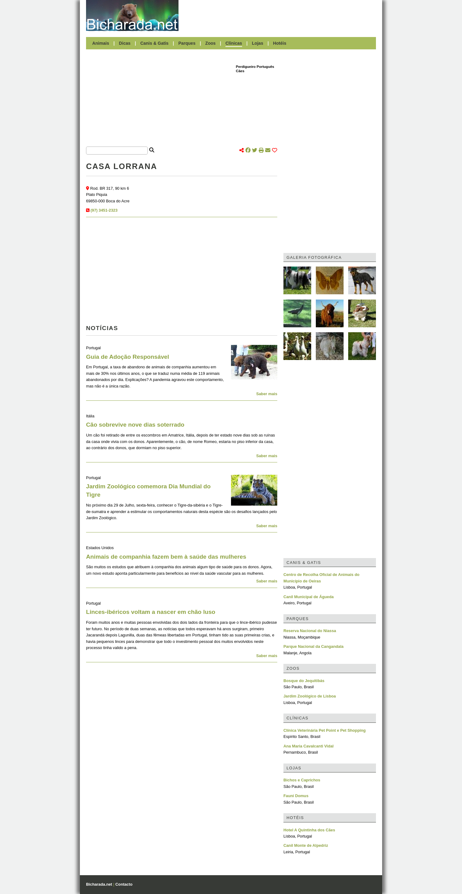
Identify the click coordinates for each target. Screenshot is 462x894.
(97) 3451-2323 (104, 210)
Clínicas (233, 43)
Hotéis (279, 43)
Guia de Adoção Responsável (127, 357)
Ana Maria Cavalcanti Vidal (308, 746)
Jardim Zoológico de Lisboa (309, 696)
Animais (100, 43)
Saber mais (266, 393)
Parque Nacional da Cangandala (313, 646)
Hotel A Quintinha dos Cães (309, 830)
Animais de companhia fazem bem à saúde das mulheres (166, 556)
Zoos (210, 43)
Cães (240, 71)
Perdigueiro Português (255, 66)
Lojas (257, 43)
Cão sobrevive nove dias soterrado (135, 424)
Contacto (123, 884)
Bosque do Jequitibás (303, 680)
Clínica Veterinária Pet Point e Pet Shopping (324, 730)
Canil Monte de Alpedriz (305, 845)
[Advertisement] (280, 15)
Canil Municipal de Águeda (308, 596)
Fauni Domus (295, 795)
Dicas (125, 43)
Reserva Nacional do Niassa (309, 630)
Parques (187, 43)
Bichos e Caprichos (301, 780)
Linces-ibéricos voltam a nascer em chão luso (150, 612)
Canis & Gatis (154, 43)
